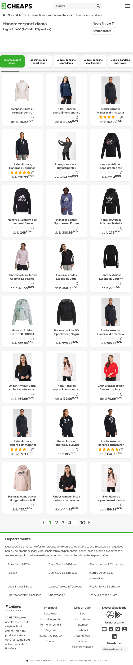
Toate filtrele (103, 23)
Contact (51, 641)
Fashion (12, 572)
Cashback (82, 630)
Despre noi (50, 613)
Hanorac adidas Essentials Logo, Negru (66, 278)
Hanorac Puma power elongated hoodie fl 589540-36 (22, 500)
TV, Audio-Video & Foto (103, 595)
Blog (82, 613)
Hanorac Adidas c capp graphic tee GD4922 (110, 167)
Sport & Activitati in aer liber (24, 595)
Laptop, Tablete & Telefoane (65, 586)
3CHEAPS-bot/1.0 (50, 635)
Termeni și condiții (50, 624)
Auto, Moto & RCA (19, 564)
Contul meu (82, 619)
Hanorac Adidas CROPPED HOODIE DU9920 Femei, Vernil (22, 334)
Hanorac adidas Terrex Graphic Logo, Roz (22, 277)
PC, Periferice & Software (104, 586)
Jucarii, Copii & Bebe (20, 586)
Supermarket (56, 595)
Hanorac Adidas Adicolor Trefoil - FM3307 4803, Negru (111, 223)
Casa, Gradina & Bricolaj (62, 564)
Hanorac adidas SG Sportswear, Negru (66, 332)
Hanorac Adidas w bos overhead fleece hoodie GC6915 (22, 223)
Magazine (50, 630)
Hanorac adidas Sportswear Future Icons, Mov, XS (66, 223)
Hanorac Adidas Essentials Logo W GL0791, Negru (111, 278)
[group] (12, 61)
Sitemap (82, 624)
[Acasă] (4, 15)
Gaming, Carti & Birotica (62, 572)
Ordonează (102, 31)
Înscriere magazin (82, 647)
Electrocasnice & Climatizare (106, 564)
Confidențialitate (50, 619)
